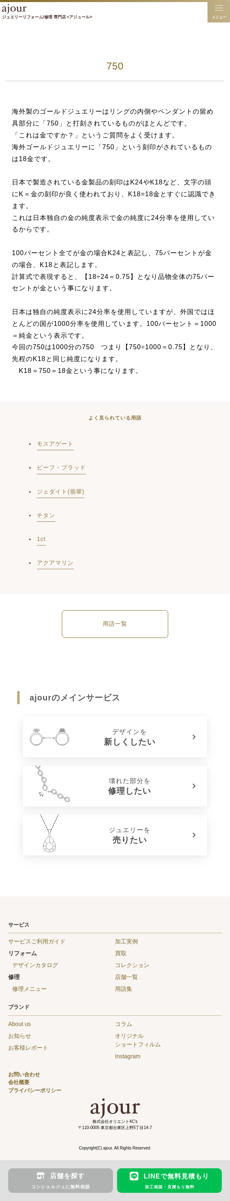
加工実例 (126, 941)
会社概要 (18, 1082)
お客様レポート (28, 1047)
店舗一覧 (126, 977)
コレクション (132, 965)
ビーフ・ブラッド (61, 467)
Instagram (127, 1056)
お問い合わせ (24, 1074)
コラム (123, 1024)
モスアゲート (55, 443)
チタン (46, 515)
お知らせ (19, 1036)
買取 (120, 953)
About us (19, 1024)
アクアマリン (55, 562)
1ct (41, 539)
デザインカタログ (35, 965)
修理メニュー (29, 988)
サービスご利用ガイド (36, 941)
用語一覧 (115, 623)
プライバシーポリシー (34, 1090)
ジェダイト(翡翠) (60, 491)
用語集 (123, 988)
